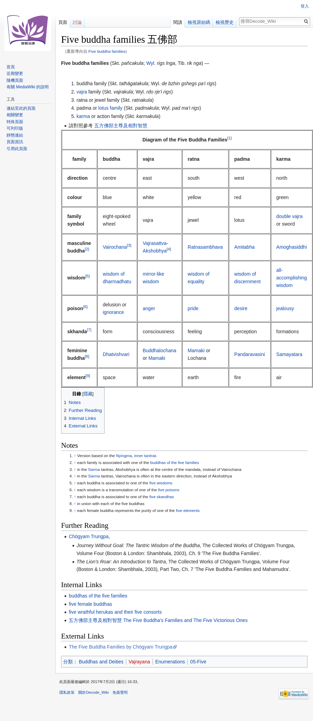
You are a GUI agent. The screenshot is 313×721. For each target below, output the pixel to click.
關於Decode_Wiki (93, 692)
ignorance (113, 312)
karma (83, 116)
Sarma (94, 469)
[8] (87, 356)
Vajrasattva (155, 243)
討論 (77, 22)
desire (240, 308)
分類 (68, 661)
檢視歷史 (225, 22)
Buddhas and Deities (101, 661)
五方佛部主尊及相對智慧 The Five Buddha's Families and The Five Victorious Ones (158, 620)
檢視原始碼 (199, 22)
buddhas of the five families (174, 462)
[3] (129, 245)
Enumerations (170, 661)
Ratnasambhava (205, 247)
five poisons (168, 489)
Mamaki (156, 358)
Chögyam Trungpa (88, 536)
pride (193, 308)
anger (149, 308)
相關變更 (15, 114)
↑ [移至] (75, 455)
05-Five (198, 661)
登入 (305, 6)
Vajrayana (139, 661)
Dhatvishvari (116, 354)
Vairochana (115, 247)
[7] (89, 329)
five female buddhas (90, 604)
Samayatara (289, 354)
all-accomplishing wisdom (291, 277)
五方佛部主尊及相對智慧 (120, 125)
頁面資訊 (15, 141)
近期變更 (15, 73)
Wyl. (151, 63)
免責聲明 (120, 692)
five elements (188, 510)
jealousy (285, 308)
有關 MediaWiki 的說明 (28, 87)
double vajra (289, 216)
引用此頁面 (17, 148)
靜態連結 (15, 135)
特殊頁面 (15, 121)
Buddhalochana (159, 350)
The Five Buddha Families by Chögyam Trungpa (120, 647)
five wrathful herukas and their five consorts (115, 612)
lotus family (110, 108)
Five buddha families (107, 51)
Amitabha (244, 247)
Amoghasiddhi (291, 247)
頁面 (62, 22)
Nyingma (124, 455)
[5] (87, 276)
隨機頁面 (15, 80)
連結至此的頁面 (21, 108)
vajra (82, 92)
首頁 (11, 67)
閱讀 (177, 22)
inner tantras (145, 455)
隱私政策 (67, 692)
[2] (87, 249)
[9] (88, 375)
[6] (85, 306)
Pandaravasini (249, 354)
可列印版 (15, 128)
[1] (229, 138)
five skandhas (161, 496)
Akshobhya (155, 251)
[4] (169, 249)
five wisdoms (161, 483)
